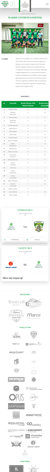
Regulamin (25, 467)
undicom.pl (41, 469)
